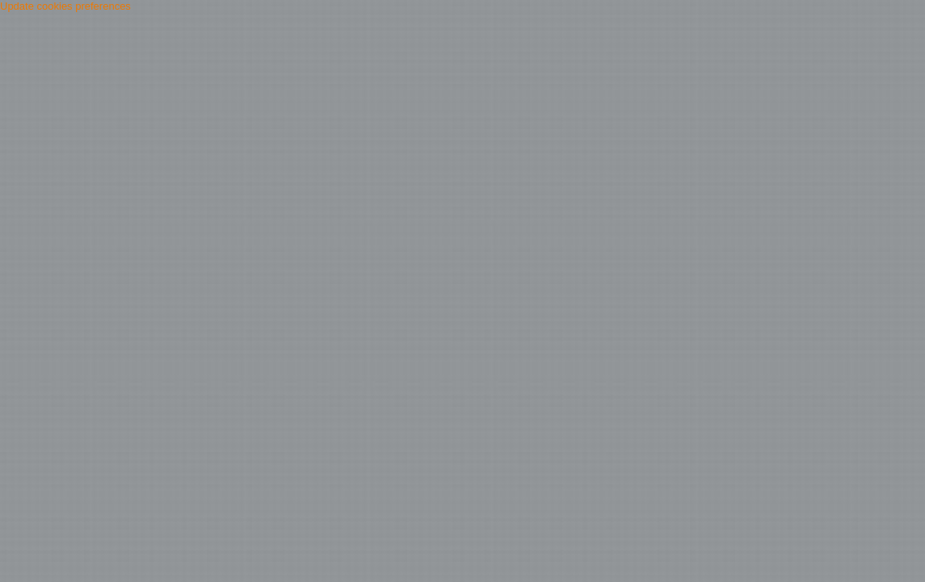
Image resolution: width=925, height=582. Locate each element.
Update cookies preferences (65, 6)
